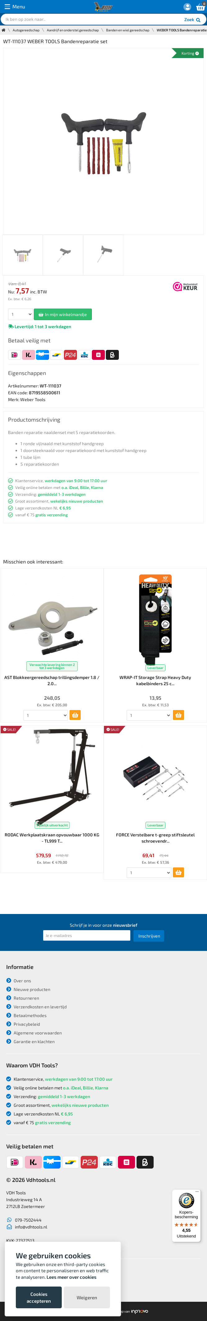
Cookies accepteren (39, 1297)
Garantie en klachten (30, 1041)
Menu (15, 6)
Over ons (18, 980)
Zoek (192, 20)
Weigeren (87, 1297)
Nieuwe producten (28, 989)
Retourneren (22, 998)
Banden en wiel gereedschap (127, 30)
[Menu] (197, 1193)
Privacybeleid (23, 1024)
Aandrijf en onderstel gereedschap (73, 30)
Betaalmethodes (26, 1015)
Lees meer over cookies (72, 1277)
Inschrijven (149, 936)
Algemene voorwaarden (34, 1032)
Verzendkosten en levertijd (36, 1006)
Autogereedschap (26, 30)
